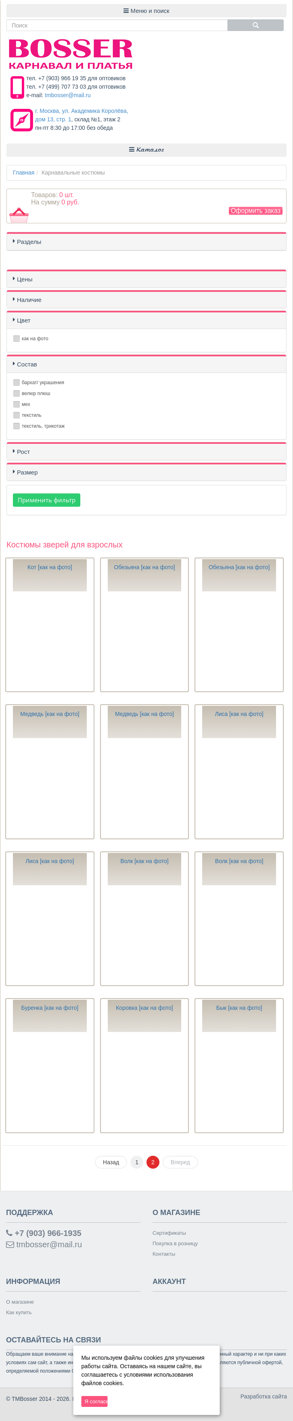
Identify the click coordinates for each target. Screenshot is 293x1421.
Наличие (29, 299)
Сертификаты (169, 1233)
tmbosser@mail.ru (68, 95)
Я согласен (96, 1401)
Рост (23, 451)
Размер (27, 472)
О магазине (20, 1302)
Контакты (164, 1254)
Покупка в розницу (175, 1243)
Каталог (146, 149)
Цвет (24, 320)
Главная (23, 172)
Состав (27, 364)
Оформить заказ (255, 210)
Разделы (29, 241)
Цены (25, 279)
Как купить (18, 1312)
